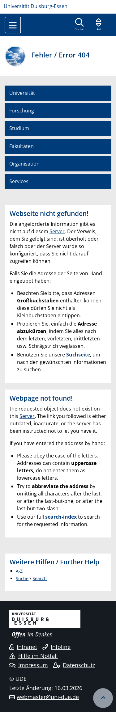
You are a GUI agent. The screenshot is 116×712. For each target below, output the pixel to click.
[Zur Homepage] (58, 6)
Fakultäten (21, 146)
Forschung (21, 110)
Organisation (24, 163)
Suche (22, 578)
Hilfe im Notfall (33, 655)
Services (18, 181)
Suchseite (78, 354)
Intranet (23, 647)
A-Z (19, 571)
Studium (19, 128)
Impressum (28, 665)
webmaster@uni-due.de (48, 697)
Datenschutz (74, 665)
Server (57, 231)
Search (39, 578)
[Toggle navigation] (13, 25)
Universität (22, 93)
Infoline (56, 647)
